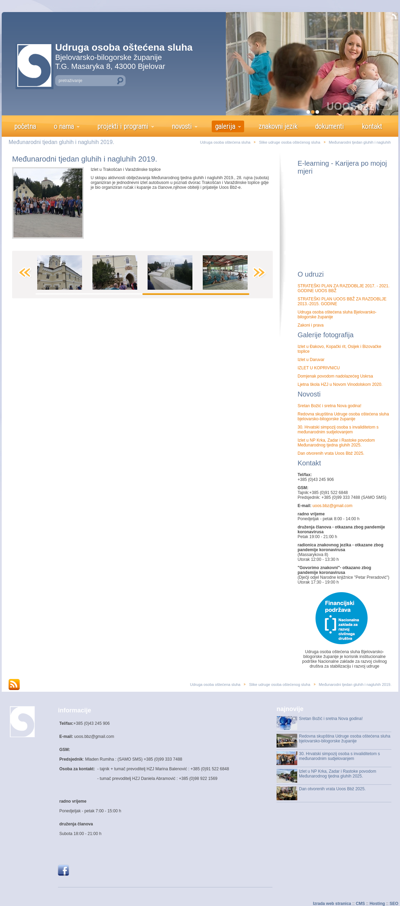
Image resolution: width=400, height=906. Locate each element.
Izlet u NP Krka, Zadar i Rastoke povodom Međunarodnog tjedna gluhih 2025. (336, 442)
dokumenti (329, 126)
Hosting (377, 903)
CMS (360, 903)
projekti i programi (122, 126)
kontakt (372, 126)
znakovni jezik (278, 126)
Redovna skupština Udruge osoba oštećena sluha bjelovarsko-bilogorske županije (343, 416)
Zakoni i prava (310, 325)
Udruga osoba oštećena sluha (225, 142)
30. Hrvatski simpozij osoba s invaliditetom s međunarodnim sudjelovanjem (338, 429)
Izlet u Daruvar (311, 359)
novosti (182, 126)
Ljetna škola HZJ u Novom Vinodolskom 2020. (340, 384)
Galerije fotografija (325, 335)
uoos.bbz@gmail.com (331, 505)
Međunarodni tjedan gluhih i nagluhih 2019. (84, 159)
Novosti (309, 394)
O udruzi (311, 274)
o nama (64, 126)
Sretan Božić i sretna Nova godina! (329, 405)
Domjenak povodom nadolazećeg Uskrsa (335, 376)
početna (25, 126)
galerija (225, 126)
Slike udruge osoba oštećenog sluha (289, 142)
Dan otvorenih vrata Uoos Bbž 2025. (331, 453)
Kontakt (309, 463)
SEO (394, 903)
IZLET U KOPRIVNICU (319, 368)
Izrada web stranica (332, 903)
